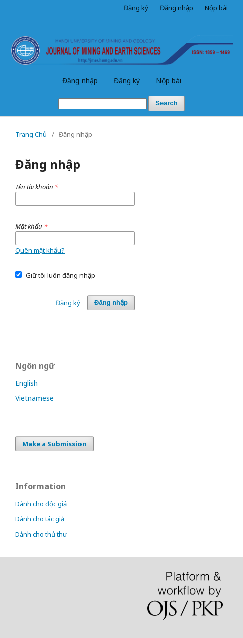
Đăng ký (127, 80)
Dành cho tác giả (39, 518)
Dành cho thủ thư (41, 534)
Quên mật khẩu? (40, 250)
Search (166, 103)
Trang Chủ (31, 134)
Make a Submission (54, 443)
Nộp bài (168, 80)
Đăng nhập (80, 80)
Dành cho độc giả (41, 503)
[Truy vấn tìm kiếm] (102, 103)
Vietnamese (34, 398)
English (26, 383)
